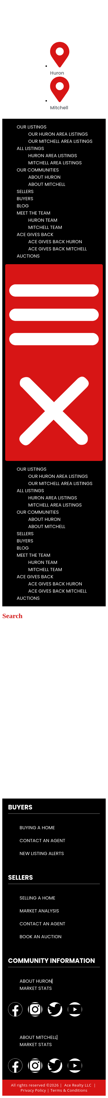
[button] (54, 362)
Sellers (25, 191)
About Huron (44, 177)
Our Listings (31, 127)
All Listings (30, 148)
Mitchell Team (45, 227)
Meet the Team (33, 213)
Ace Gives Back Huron (55, 241)
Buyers (25, 198)
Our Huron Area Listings (58, 134)
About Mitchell (46, 184)
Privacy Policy (33, 1090)
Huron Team (42, 220)
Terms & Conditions (68, 1090)
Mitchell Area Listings (55, 162)
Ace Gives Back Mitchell (57, 249)
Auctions (28, 256)
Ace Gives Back (35, 234)
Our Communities (38, 170)
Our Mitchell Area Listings (60, 141)
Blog (23, 206)
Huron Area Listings (52, 155)
